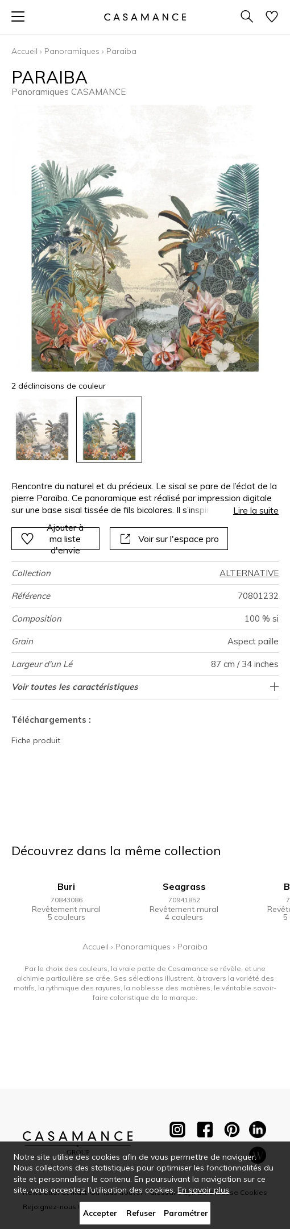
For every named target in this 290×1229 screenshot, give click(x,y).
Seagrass (184, 886)
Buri (66, 886)
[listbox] (145, 429)
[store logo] (145, 16)
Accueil (24, 51)
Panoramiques (72, 51)
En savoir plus (203, 1190)
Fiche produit (35, 740)
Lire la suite (256, 510)
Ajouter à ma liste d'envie (52, 538)
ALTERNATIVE (249, 573)
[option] (42, 429)
